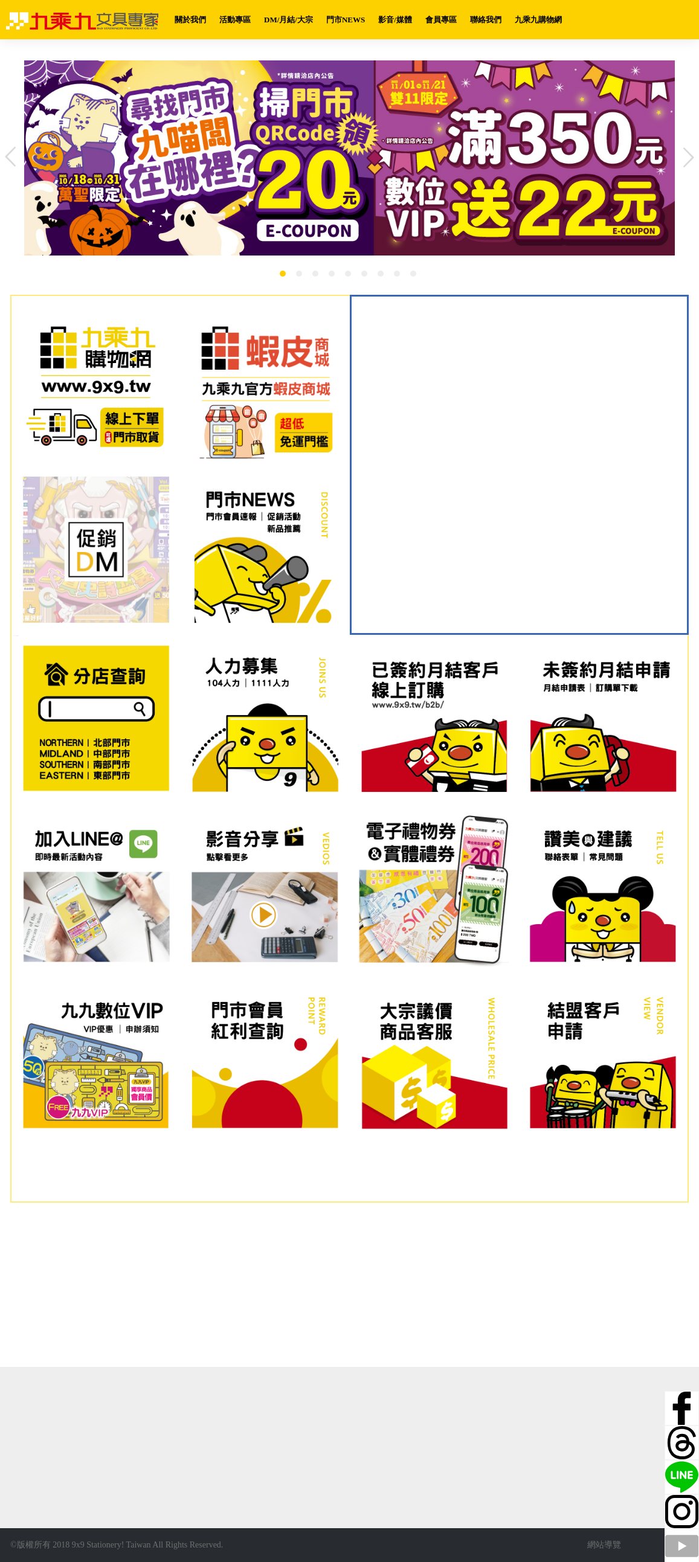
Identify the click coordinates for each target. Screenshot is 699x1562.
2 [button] (299, 274)
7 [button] (381, 274)
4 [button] (332, 274)
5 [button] (348, 274)
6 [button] (364, 274)
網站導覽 (604, 1544)
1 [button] (283, 274)
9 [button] (413, 274)
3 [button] (315, 274)
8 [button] (397, 274)
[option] (349, 158)
